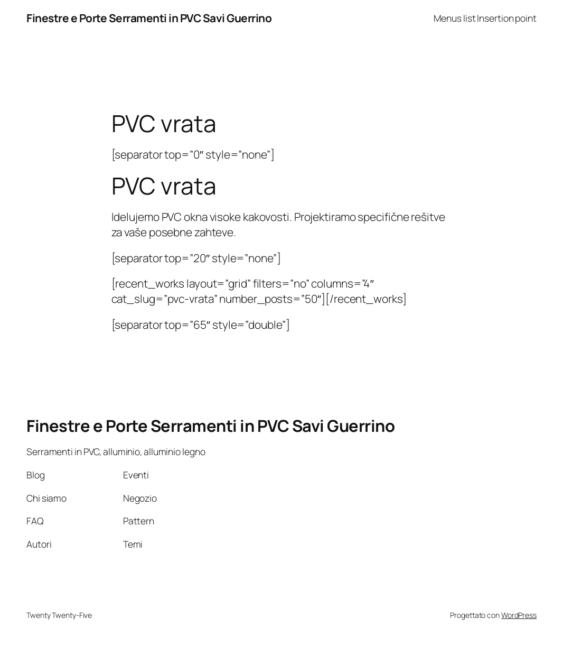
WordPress (519, 615)
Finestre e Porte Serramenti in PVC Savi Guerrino (148, 18)
